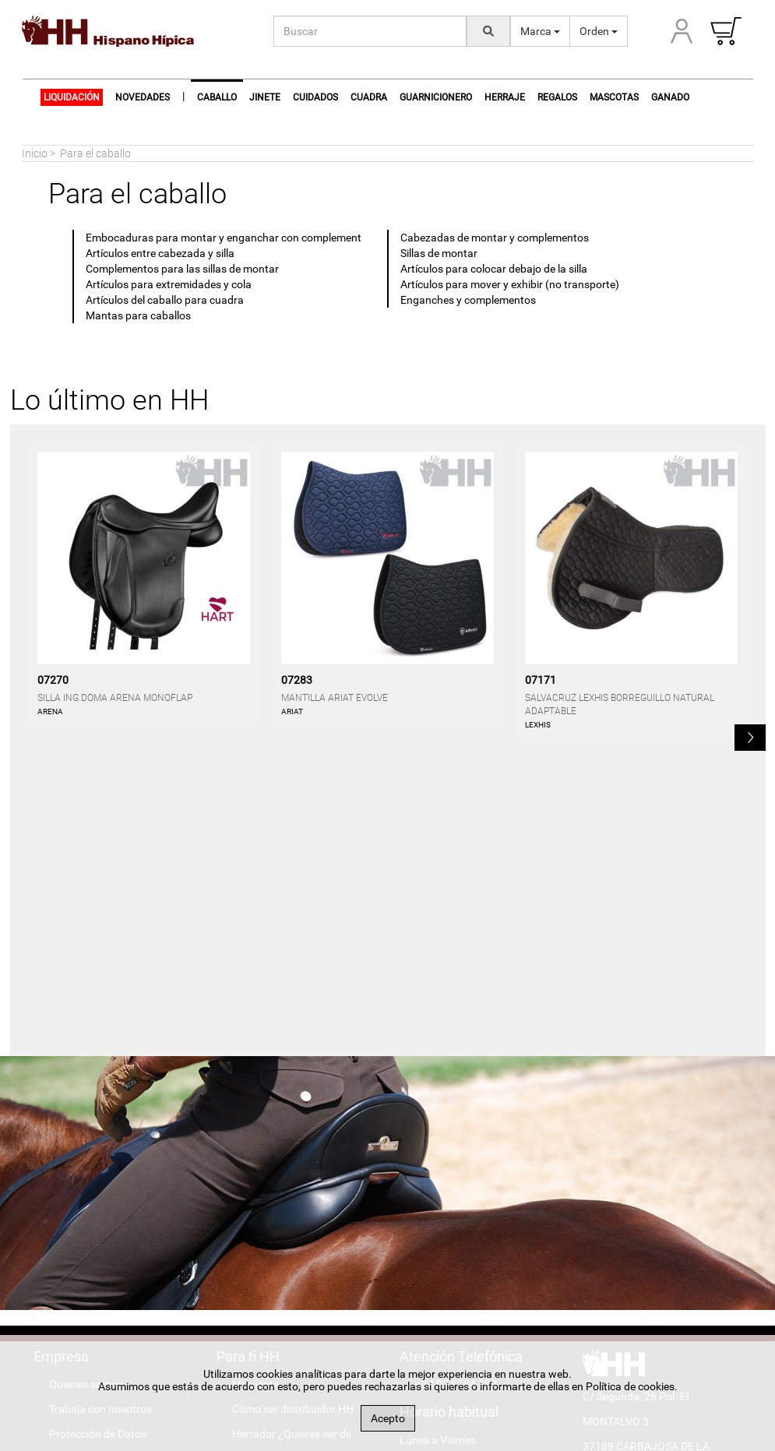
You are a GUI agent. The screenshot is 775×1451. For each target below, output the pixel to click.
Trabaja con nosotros (100, 1112)
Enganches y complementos (468, 300)
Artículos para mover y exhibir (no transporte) (509, 284)
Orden (598, 31)
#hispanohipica (635, 1248)
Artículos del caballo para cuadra (165, 300)
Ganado (670, 97)
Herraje (504, 97)
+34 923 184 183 (456, 1087)
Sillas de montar (438, 253)
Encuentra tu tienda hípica (295, 1187)
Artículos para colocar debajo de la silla (493, 268)
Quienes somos (86, 1087)
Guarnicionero (436, 97)
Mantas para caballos (138, 315)
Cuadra (369, 97)
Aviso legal (74, 1162)
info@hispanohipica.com (658, 1223)
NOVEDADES (142, 97)
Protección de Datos (97, 1137)
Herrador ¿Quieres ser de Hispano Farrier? (284, 1149)
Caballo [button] (217, 97)
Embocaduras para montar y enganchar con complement (223, 237)
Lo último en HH (109, 400)
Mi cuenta (256, 1087)
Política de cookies (93, 1187)
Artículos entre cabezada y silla (160, 253)
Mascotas (614, 97)
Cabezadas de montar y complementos (494, 237)
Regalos (557, 97)
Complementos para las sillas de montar (182, 268)
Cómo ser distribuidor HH (293, 1112)
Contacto (71, 1212)
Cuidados (315, 97)
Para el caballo (95, 153)
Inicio (35, 153)
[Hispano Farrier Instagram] (657, 1298)
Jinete (264, 97)
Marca (540, 31)
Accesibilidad (80, 1237)
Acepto (388, 1418)
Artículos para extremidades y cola (169, 284)
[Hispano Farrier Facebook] (606, 1298)
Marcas (250, 1212)
